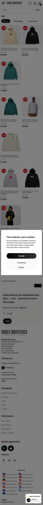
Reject (21, 267)
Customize (21, 262)
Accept (21, 256)
